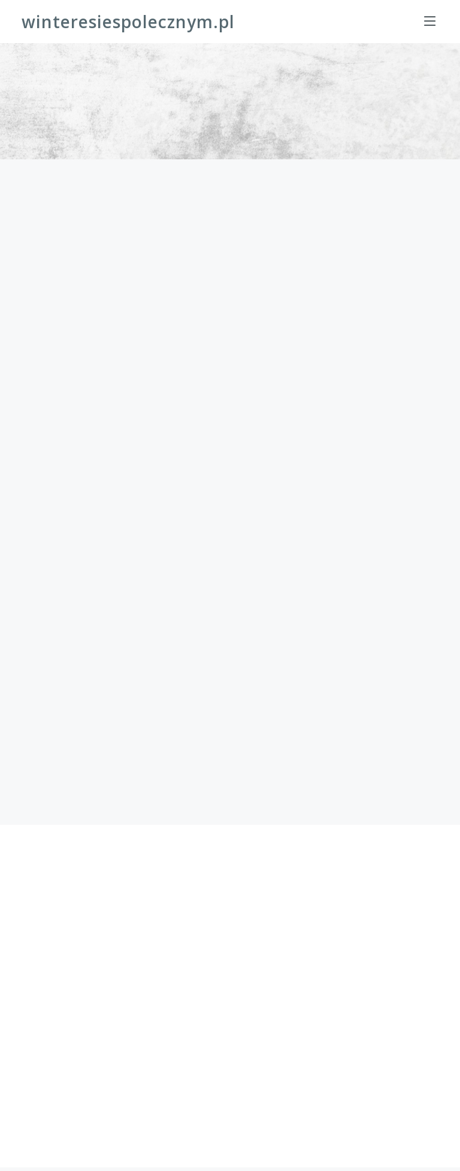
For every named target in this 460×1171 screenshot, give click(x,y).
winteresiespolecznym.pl (128, 21)
